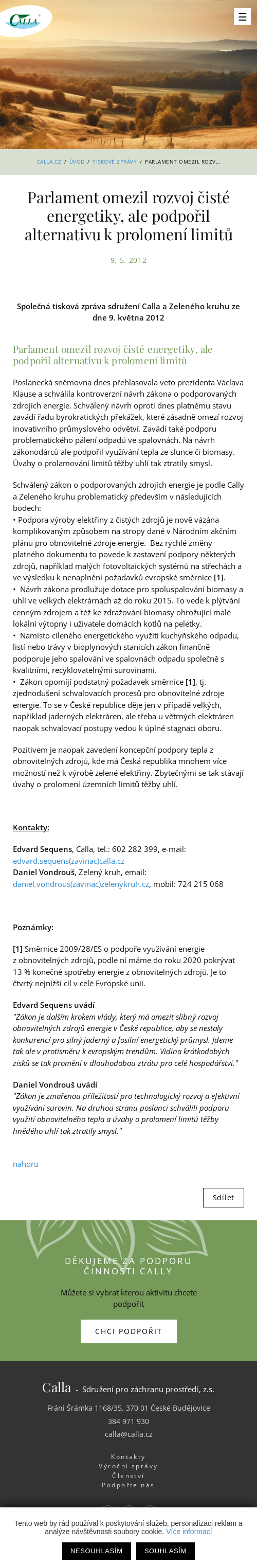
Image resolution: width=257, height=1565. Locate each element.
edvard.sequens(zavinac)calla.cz (68, 861)
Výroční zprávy (128, 1466)
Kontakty (128, 1456)
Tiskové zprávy (115, 161)
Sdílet (223, 1197)
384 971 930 (128, 1421)
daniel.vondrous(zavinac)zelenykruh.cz (81, 884)
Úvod (77, 161)
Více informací (189, 1531)
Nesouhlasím (96, 1551)
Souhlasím (165, 1551)
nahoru (26, 1164)
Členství (128, 1475)
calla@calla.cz (129, 1434)
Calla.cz (49, 161)
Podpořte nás (128, 1485)
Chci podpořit (128, 1331)
